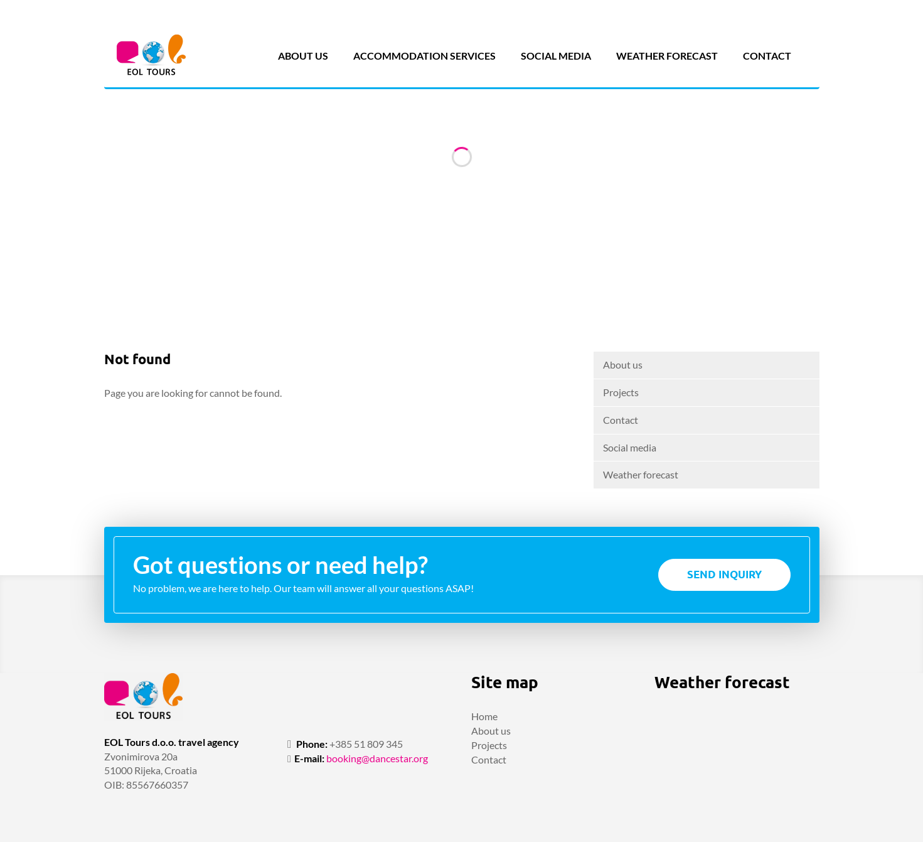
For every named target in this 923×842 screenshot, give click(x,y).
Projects (621, 392)
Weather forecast (667, 56)
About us (303, 56)
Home (484, 716)
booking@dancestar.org (377, 758)
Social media (556, 56)
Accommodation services (424, 56)
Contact (767, 56)
